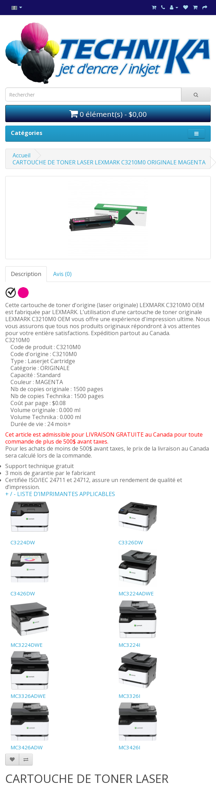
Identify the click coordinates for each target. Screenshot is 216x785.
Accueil (21, 155)
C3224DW (22, 542)
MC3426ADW (26, 747)
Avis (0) (62, 274)
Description (26, 274)
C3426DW (22, 593)
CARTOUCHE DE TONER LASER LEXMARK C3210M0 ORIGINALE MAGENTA (109, 162)
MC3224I (129, 644)
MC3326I (129, 695)
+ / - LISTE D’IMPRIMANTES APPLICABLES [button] (60, 494)
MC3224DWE (26, 644)
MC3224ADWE (136, 593)
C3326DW (130, 542)
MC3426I (129, 747)
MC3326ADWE (28, 695)
